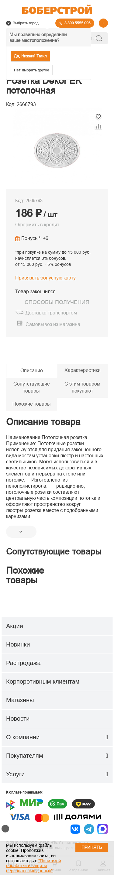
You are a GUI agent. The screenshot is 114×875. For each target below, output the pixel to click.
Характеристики (82, 370)
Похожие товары (31, 404)
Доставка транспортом (51, 312)
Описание (31, 370)
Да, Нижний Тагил (30, 56)
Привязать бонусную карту (45, 277)
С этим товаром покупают (82, 387)
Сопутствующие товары (31, 387)
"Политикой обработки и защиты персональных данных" (33, 865)
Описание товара (43, 422)
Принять (91, 847)
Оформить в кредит (37, 224)
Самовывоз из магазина (53, 324)
